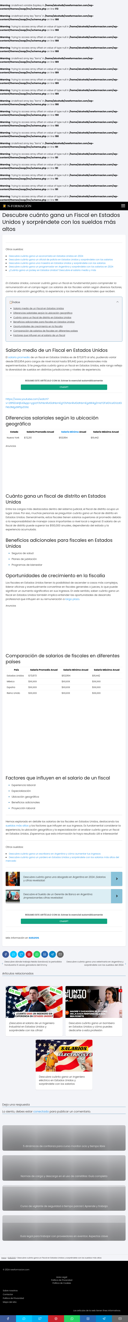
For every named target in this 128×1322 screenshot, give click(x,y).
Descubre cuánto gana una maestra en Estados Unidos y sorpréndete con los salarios (57, 263)
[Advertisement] (64, 468)
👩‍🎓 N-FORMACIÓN (16, 206)
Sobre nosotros (10, 1291)
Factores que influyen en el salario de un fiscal (39, 335)
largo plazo (72, 599)
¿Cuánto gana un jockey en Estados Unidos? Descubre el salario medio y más (52, 270)
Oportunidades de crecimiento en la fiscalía (38, 326)
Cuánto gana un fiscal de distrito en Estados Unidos (42, 317)
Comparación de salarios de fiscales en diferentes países (45, 330)
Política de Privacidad (61, 1281)
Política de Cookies (62, 1284)
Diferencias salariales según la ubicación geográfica (42, 313)
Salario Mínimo (70, 432)
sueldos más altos (17, 826)
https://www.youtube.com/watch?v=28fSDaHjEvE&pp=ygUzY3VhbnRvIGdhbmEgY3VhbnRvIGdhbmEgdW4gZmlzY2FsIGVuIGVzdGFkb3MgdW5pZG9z (64, 403)
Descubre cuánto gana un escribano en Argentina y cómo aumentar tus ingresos (55, 854)
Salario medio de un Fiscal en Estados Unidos (38, 308)
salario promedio (19, 357)
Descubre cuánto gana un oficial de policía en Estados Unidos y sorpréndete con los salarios (61, 259)
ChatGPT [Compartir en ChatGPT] (64, 387)
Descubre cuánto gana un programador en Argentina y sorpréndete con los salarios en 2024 (61, 266)
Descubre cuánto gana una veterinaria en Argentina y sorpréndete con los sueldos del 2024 (95, 964)
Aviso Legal (61, 1278)
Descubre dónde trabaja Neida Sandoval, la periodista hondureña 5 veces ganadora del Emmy (33, 964)
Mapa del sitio (10, 1302)
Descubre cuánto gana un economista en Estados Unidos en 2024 (46, 256)
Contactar (8, 1295)
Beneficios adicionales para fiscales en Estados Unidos (44, 321)
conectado (41, 1112)
